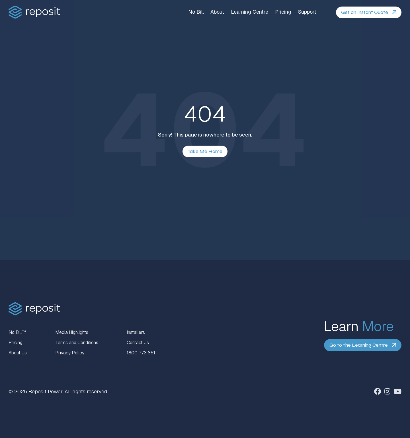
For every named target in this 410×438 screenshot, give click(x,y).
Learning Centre (249, 12)
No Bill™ (17, 332)
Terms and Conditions (76, 343)
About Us (18, 353)
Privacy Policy (69, 353)
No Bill (196, 12)
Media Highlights (71, 332)
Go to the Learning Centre (358, 345)
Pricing (283, 12)
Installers (136, 332)
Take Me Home (205, 151)
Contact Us (138, 343)
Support (307, 12)
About (217, 12)
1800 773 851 (141, 353)
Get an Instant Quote (364, 12)
